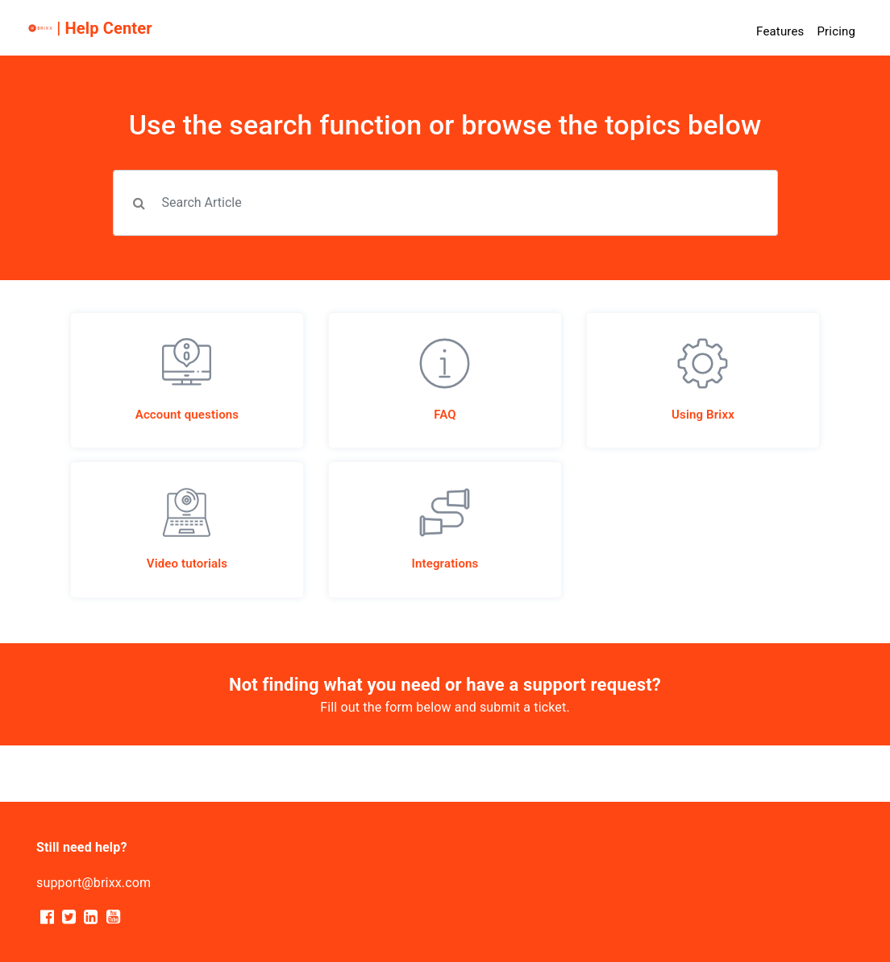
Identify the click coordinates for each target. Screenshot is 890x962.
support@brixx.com (93, 882)
